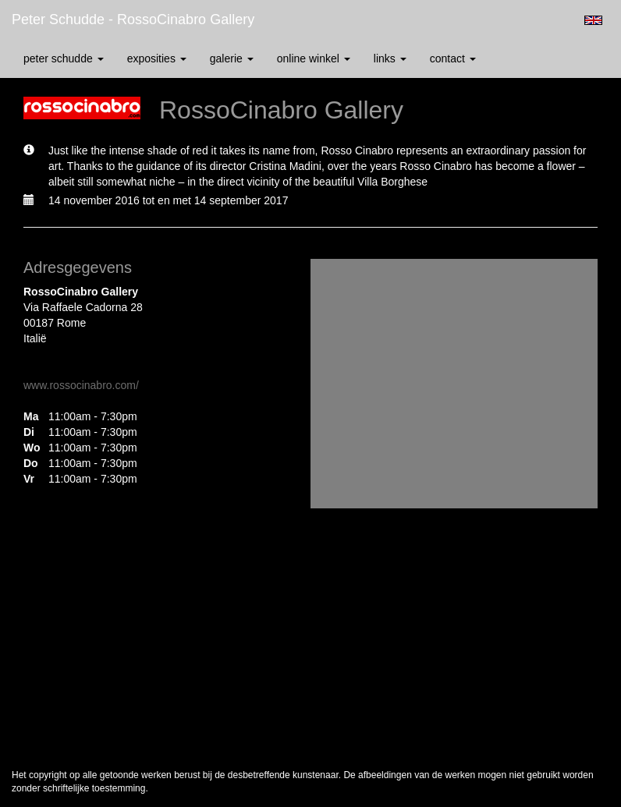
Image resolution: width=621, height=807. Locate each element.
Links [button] (390, 58)
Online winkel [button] (313, 58)
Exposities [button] (156, 58)
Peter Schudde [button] (63, 58)
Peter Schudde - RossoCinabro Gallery (133, 19)
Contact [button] (453, 58)
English (593, 20)
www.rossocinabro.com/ (81, 385)
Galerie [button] (232, 58)
